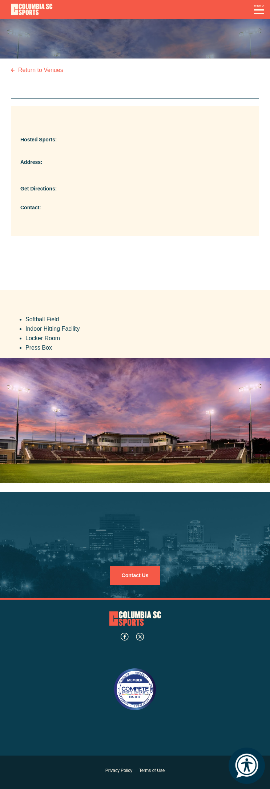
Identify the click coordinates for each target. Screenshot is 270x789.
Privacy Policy (119, 770)
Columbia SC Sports (135, 619)
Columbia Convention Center (32, 9)
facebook (125, 637)
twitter (140, 637)
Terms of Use (152, 770)
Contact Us (135, 575)
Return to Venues (40, 70)
